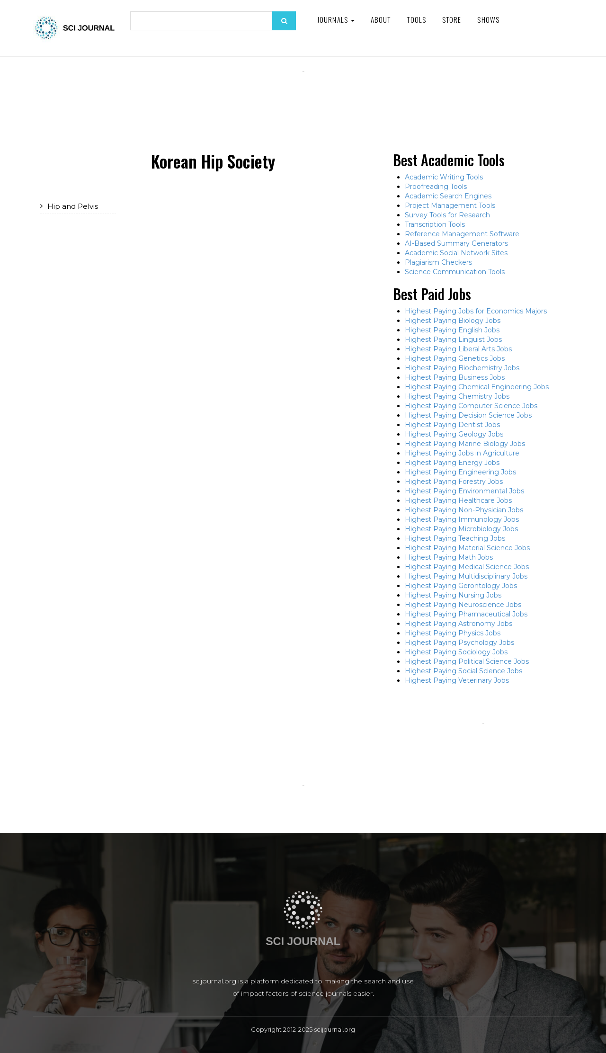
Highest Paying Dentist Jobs (452, 424)
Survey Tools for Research (447, 215)
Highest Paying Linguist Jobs (453, 339)
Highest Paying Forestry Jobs (454, 481)
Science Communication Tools (455, 272)
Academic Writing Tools (444, 177)
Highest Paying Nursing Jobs (453, 595)
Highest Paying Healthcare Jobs (458, 500)
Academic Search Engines (448, 196)
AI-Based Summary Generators (456, 243)
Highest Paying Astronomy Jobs (458, 623)
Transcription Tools (435, 224)
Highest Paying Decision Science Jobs (468, 415)
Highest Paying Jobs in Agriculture (462, 453)
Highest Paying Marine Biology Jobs (465, 443)
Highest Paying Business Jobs (455, 377)
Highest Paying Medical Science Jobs (467, 566)
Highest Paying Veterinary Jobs (457, 680)
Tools (416, 19)
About (381, 19)
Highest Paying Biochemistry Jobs (462, 368)
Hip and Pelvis (72, 206)
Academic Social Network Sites (456, 253)
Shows (488, 19)
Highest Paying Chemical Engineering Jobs (477, 387)
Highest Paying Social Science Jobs (463, 671)
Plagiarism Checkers (438, 262)
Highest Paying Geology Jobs (454, 434)
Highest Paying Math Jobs (449, 557)
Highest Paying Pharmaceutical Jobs (466, 614)
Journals (336, 19)
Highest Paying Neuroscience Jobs (463, 604)
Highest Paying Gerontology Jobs (461, 585)
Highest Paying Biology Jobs (452, 320)
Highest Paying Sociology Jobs (456, 652)
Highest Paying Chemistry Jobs (457, 396)
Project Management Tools (450, 205)
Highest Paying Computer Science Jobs (471, 406)
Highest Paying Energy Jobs (452, 462)
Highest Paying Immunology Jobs (462, 519)
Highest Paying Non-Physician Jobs (464, 510)
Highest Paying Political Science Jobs (467, 661)
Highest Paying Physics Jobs (452, 633)
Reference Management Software (462, 234)
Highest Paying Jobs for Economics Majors (476, 311)
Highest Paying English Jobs (452, 330)
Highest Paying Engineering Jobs (460, 472)
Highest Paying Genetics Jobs (455, 358)
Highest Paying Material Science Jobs (467, 548)
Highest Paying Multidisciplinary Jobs (466, 576)
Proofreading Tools (436, 186)
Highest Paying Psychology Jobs (459, 642)
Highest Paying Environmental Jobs (464, 491)
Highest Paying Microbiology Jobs (461, 529)
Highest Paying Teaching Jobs (455, 538)
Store (452, 19)
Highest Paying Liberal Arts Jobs (458, 349)
